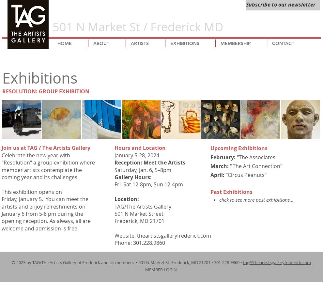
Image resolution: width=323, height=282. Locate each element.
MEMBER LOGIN (161, 270)
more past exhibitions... (268, 199)
